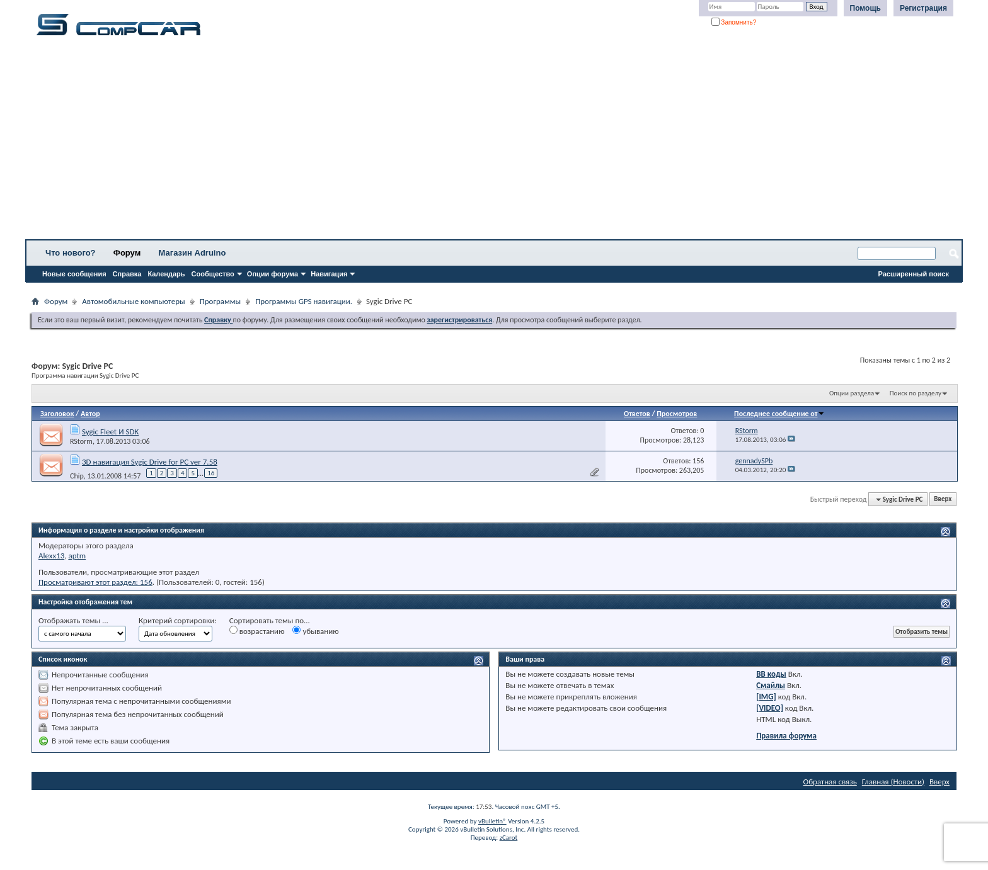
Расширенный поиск (913, 274)
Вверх (942, 499)
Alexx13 (51, 555)
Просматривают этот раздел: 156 (95, 582)
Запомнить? (734, 22)
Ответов (637, 413)
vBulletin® (492, 821)
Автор (90, 413)
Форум (127, 252)
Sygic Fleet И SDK (110, 431)
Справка (127, 274)
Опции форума (272, 274)
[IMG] (766, 696)
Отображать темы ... (73, 620)
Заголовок (57, 413)
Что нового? (70, 252)
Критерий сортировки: (178, 620)
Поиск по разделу (915, 393)
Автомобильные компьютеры (133, 301)
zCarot (509, 837)
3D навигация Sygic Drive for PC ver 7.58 (149, 461)
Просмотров (677, 413)
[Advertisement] (394, 142)
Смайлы (770, 685)
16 (210, 473)
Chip (77, 475)
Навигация (329, 274)
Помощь (865, 8)
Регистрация (923, 8)
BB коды (771, 674)
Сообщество (213, 274)
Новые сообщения (74, 274)
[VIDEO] (769, 708)
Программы (220, 301)
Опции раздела (851, 393)
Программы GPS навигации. (303, 301)
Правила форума (786, 735)
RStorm (81, 441)
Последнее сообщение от (779, 413)
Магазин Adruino (192, 252)
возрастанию (257, 631)
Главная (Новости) (893, 781)
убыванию (315, 631)
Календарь (166, 274)
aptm (77, 555)
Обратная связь (830, 781)
